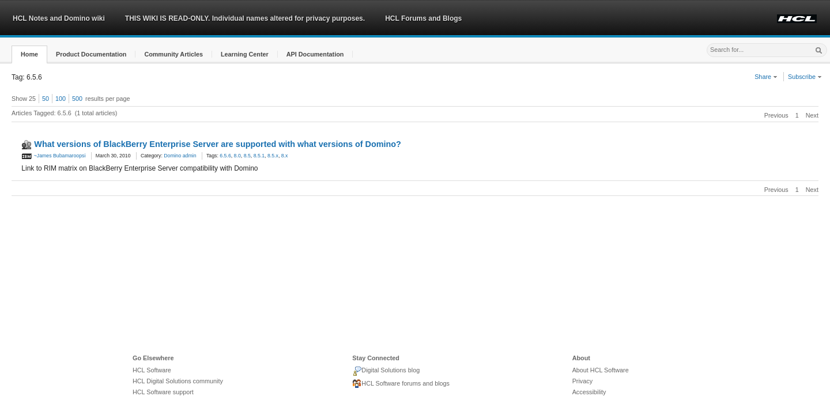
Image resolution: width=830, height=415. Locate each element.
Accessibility (589, 391)
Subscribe (805, 76)
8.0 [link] (237, 156)
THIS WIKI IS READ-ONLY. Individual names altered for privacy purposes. (245, 18)
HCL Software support (163, 391)
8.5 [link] (247, 156)
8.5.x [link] (272, 156)
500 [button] (77, 98)
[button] (29, 54)
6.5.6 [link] (225, 156)
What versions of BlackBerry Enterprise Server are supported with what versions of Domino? (217, 144)
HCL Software (152, 370)
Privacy (582, 381)
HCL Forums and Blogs (423, 18)
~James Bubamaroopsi (53, 156)
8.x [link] (284, 156)
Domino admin (180, 156)
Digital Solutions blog (386, 371)
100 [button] (60, 98)
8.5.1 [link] (259, 156)
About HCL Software (600, 370)
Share (766, 76)
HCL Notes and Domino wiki (59, 18)
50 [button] (45, 98)
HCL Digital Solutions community (178, 381)
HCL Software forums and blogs (401, 383)
